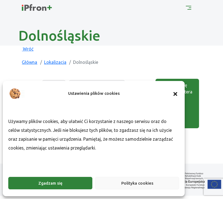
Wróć (27, 48)
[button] (175, 93)
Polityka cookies (137, 183)
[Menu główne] (188, 7)
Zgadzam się (50, 183)
